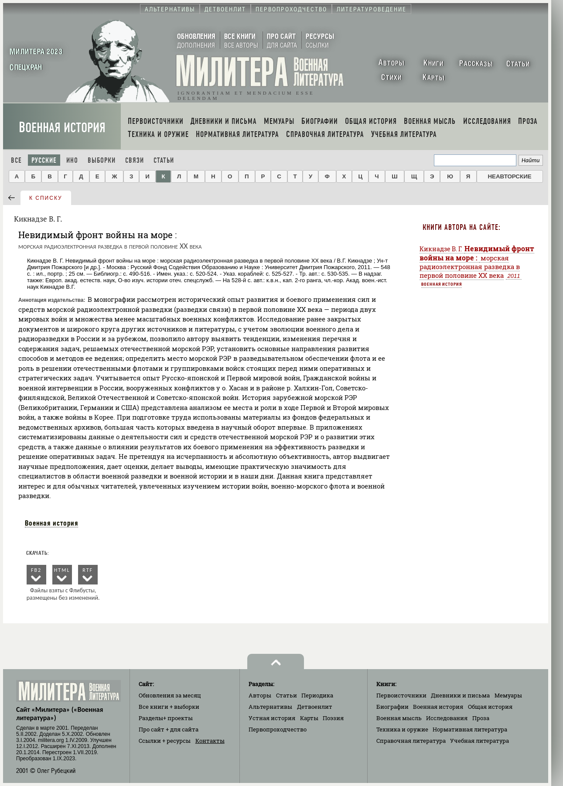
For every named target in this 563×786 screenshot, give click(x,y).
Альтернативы (270, 707)
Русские (44, 160)
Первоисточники (401, 695)
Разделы (166, 718)
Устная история (272, 718)
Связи (134, 160)
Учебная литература (479, 741)
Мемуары (508, 695)
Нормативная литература (470, 729)
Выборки (102, 160)
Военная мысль (399, 718)
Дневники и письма (460, 695)
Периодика (317, 695)
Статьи (164, 160)
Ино (72, 160)
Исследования (446, 718)
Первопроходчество (278, 729)
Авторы (260, 695)
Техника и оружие (402, 729)
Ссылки (165, 741)
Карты (309, 718)
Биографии (392, 707)
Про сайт (168, 729)
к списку (45, 198)
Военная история (62, 128)
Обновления (170, 695)
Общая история (490, 707)
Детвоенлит (314, 707)
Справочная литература (411, 741)
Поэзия (333, 718)
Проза (480, 718)
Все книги (169, 707)
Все (16, 160)
